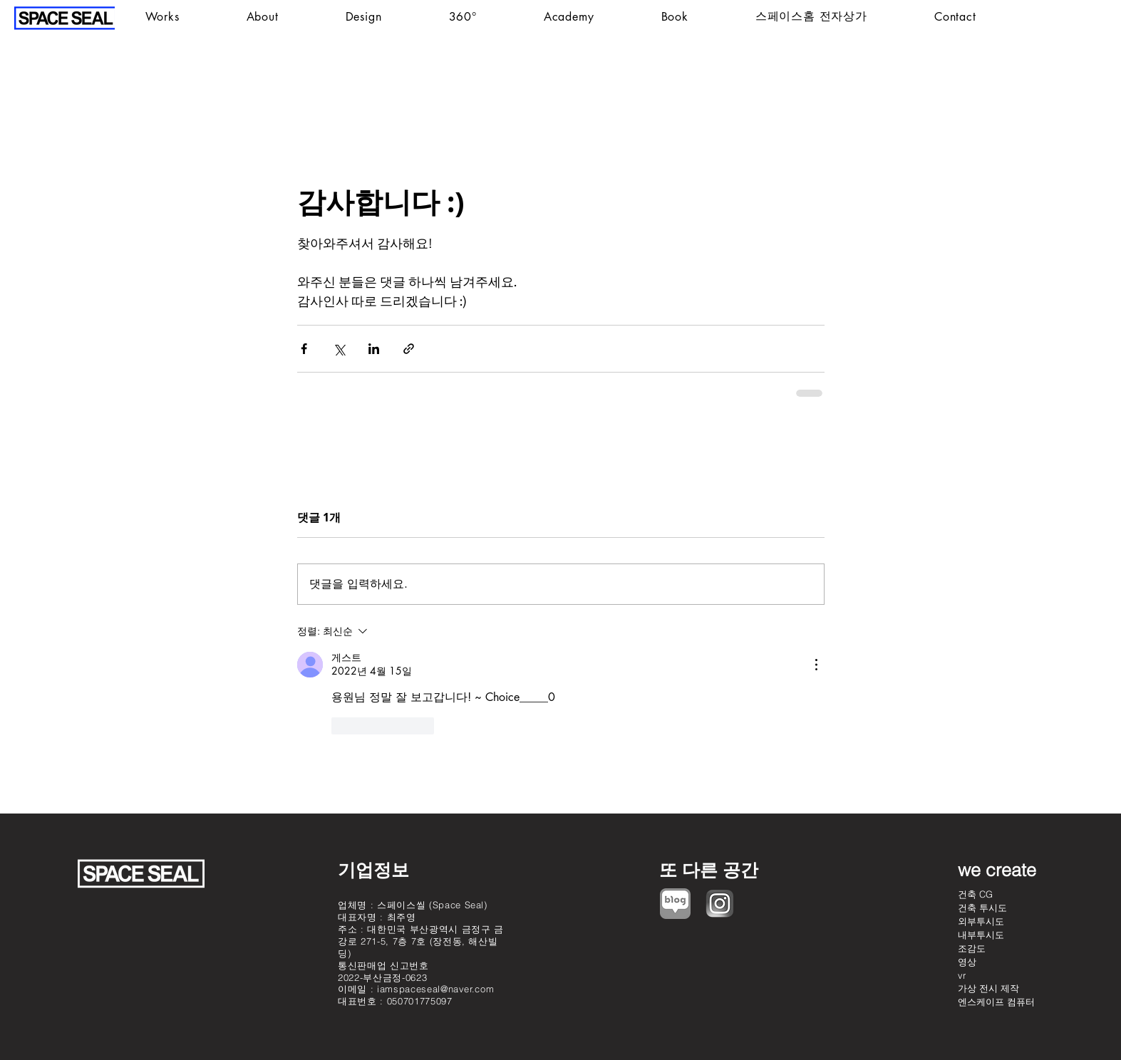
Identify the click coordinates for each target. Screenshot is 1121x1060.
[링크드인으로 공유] (374, 348)
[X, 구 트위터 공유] (339, 348)
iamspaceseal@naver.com (435, 988)
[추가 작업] (816, 664)
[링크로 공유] (408, 348)
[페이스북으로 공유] (304, 348)
